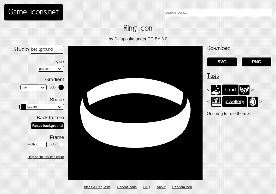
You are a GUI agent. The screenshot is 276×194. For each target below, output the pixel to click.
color (53, 87)
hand (230, 89)
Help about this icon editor (46, 157)
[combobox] (219, 12)
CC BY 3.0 (157, 39)
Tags (213, 76)
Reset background (47, 126)
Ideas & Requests (97, 187)
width (37, 144)
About (161, 187)
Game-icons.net (33, 12)
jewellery (234, 101)
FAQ (146, 187)
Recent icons (127, 187)
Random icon (182, 187)
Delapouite (124, 39)
